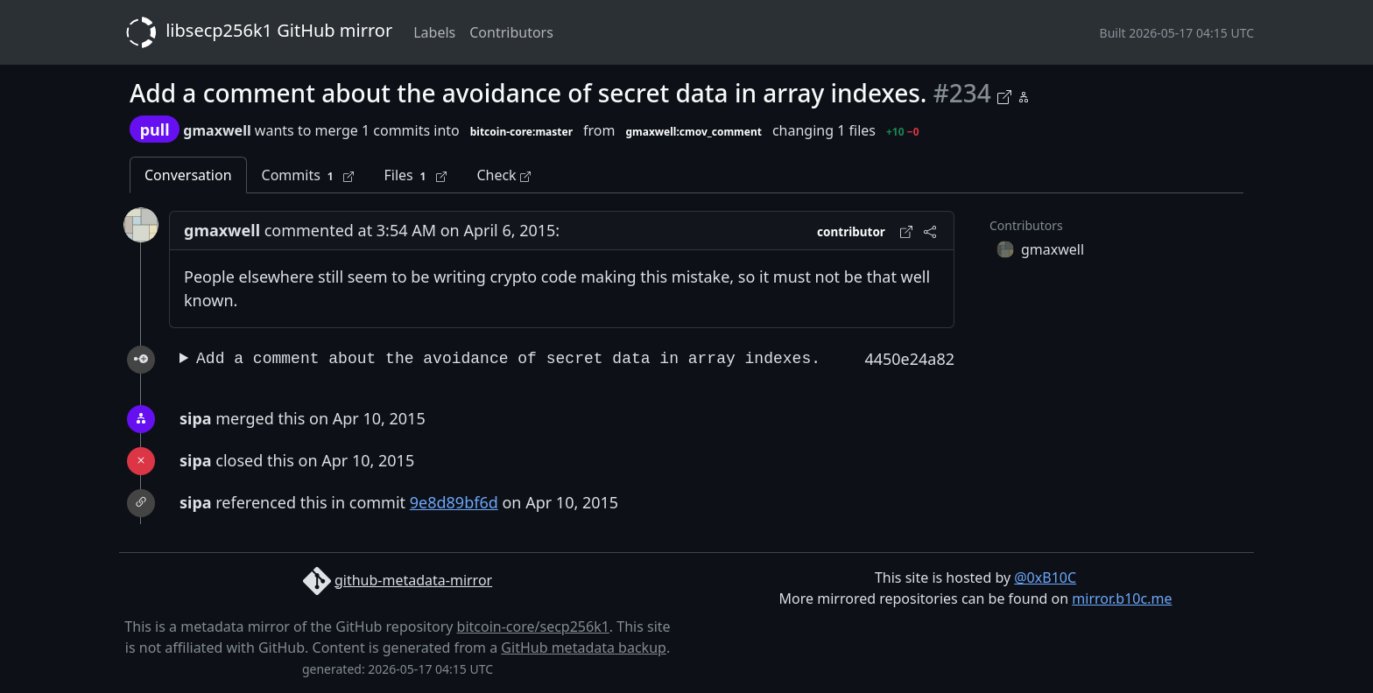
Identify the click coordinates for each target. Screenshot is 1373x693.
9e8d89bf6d (454, 502)
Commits (308, 175)
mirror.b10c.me (1122, 598)
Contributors (511, 32)
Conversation (188, 175)
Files (415, 175)
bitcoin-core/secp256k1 (533, 626)
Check (503, 175)
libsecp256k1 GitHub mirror (255, 32)
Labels (434, 32)
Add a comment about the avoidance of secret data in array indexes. (508, 359)
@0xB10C (1045, 577)
